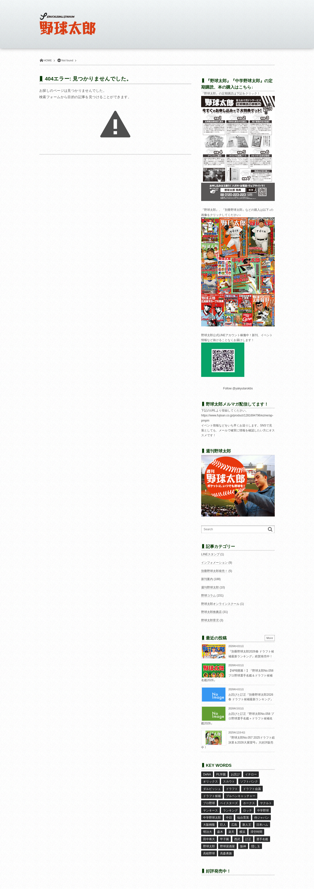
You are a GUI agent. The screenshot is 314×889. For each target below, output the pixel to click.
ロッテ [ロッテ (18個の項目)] (247, 810)
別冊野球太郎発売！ (214, 571)
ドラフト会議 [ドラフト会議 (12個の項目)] (252, 788)
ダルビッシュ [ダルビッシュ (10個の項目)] (212, 788)
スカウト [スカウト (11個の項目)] (229, 781)
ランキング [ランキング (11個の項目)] (230, 810)
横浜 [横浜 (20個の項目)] (242, 831)
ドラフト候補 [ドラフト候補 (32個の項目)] (212, 795)
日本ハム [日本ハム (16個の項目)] (262, 824)
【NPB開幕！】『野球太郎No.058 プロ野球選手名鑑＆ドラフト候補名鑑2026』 (237, 675)
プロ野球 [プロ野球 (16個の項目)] (209, 803)
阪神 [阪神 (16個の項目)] (243, 846)
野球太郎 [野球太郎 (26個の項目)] (209, 846)
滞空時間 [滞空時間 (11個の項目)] (256, 831)
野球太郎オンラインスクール (220, 604)
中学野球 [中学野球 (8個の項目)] (263, 810)
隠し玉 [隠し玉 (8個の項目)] (255, 846)
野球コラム (208, 595)
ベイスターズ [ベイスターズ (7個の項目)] (229, 803)
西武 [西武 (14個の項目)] (237, 838)
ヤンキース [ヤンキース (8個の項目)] (210, 810)
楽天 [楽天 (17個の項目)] (231, 831)
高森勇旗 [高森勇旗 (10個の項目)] (226, 853)
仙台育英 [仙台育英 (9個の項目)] (243, 817)
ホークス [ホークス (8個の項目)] (249, 803)
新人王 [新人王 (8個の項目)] (246, 824)
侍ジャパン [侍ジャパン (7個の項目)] (261, 817)
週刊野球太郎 (210, 587)
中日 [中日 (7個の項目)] (229, 817)
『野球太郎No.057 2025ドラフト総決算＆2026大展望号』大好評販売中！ (238, 742)
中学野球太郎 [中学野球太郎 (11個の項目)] (212, 817)
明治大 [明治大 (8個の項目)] (207, 831)
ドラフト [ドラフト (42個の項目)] (232, 788)
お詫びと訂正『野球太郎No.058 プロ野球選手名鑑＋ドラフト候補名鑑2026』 (237, 718)
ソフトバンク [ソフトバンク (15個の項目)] (249, 781)
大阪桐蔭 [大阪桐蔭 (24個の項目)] (209, 824)
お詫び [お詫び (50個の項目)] (235, 774)
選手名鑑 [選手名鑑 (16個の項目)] (262, 838)
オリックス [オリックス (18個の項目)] (210, 781)
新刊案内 (207, 579)
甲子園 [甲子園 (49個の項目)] (224, 838)
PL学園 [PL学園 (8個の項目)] (221, 774)
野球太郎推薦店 (211, 612)
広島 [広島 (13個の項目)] (234, 824)
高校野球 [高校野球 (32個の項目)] (209, 853)
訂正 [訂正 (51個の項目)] (248, 838)
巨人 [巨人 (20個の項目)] (223, 824)
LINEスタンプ (210, 554)
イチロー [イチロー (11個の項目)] (251, 774)
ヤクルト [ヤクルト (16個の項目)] (266, 803)
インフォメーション (214, 562)
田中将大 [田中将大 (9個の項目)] (209, 838)
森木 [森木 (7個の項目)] (220, 831)
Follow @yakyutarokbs (238, 388)
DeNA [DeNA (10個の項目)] (207, 774)
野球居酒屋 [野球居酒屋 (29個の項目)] (227, 846)
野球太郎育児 (210, 620)
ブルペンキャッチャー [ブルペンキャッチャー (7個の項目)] (240, 795)
